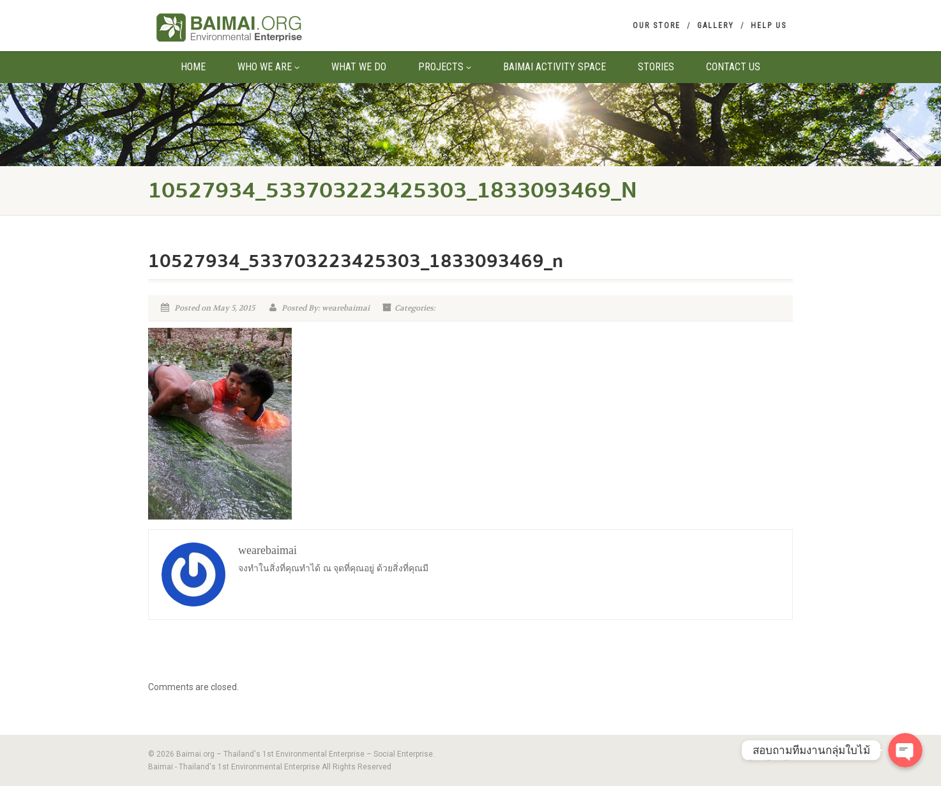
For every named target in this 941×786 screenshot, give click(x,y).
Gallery (715, 25)
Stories (656, 67)
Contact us (733, 67)
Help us (769, 25)
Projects (444, 67)
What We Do (358, 67)
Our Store (657, 25)
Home (193, 67)
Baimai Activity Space (554, 67)
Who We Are (268, 67)
